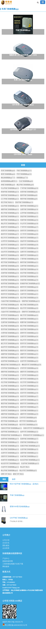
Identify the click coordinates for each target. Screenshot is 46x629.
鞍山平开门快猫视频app (28, 470)
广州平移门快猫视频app (29, 188)
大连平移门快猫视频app (30, 463)
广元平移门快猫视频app (10, 375)
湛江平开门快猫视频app (10, 248)
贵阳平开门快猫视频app (10, 308)
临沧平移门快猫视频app (29, 329)
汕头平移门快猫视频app (10, 206)
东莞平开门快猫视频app (10, 230)
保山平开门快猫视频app (29, 340)
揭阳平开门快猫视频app (29, 255)
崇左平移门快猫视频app (29, 273)
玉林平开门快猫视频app (29, 294)
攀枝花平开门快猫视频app (31, 364)
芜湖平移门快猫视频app (29, 439)
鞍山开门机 (24, 467)
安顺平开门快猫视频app (30, 312)
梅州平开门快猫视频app (10, 255)
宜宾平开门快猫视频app (29, 393)
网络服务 (5, 566)
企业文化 (5, 543)
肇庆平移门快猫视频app (28, 199)
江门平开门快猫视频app (29, 234)
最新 (4, 479)
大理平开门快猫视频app (29, 347)
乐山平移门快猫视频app (10, 386)
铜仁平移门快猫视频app (29, 304)
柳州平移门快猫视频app (29, 262)
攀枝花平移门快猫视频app (10, 364)
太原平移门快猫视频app (29, 449)
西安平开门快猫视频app (29, 407)
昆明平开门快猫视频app (29, 333)
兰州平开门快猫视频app (28, 417)
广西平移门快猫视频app (29, 259)
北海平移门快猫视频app (10, 273)
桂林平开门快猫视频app (10, 290)
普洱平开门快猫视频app (29, 343)
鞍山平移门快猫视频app (9, 470)
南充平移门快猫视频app (10, 396)
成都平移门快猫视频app (10, 354)
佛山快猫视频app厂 (8, 177)
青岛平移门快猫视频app (10, 446)
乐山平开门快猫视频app (29, 386)
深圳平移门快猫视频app (10, 195)
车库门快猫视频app (10, 9)
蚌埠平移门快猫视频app (10, 442)
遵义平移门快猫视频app (29, 297)
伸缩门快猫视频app (8, 185)
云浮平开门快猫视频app (10, 241)
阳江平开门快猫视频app (10, 237)
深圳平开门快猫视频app (29, 230)
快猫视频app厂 (22, 177)
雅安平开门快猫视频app (29, 403)
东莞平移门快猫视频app (28, 192)
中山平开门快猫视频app (29, 223)
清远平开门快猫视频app (29, 241)
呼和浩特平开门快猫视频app (33, 435)
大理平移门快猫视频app (10, 333)
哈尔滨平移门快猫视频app (29, 460)
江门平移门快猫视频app (10, 199)
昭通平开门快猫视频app (10, 340)
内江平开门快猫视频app (29, 382)
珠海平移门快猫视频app (10, 192)
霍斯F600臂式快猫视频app (20, 506)
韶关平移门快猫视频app (10, 216)
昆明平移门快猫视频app (10, 319)
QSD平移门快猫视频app (19, 518)
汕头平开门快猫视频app (10, 252)
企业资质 (5, 548)
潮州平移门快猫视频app (29, 206)
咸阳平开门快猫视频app (29, 414)
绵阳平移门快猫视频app (10, 357)
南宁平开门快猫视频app (10, 287)
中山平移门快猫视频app (10, 188)
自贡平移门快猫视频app (10, 361)
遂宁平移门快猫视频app (10, 379)
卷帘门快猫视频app (8, 174)
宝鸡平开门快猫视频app (10, 410)
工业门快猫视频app (26, 181)
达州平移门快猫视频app (10, 400)
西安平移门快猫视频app (10, 407)
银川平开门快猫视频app (28, 424)
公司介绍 (5, 540)
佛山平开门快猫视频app (10, 223)
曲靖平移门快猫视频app (29, 319)
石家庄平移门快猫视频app (29, 446)
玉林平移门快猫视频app (29, 266)
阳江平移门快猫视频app (10, 213)
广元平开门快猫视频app (29, 375)
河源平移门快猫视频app (29, 220)
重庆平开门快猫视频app (29, 350)
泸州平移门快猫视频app (10, 368)
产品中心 (5, 558)
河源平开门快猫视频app (29, 248)
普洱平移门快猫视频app (10, 329)
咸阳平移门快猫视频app (10, 414)
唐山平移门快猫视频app (10, 449)
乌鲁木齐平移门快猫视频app (11, 428)
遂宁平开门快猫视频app (29, 379)
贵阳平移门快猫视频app (10, 297)
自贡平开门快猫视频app (29, 361)
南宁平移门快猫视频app (10, 262)
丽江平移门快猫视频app (29, 326)
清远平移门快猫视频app (29, 216)
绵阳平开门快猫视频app (29, 357)
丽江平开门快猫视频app (10, 343)
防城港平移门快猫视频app (29, 283)
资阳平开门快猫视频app (29, 389)
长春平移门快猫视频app (29, 456)
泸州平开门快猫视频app (29, 368)
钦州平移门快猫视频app (10, 283)
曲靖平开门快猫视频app (10, 336)
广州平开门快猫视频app (29, 227)
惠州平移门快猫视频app (28, 195)
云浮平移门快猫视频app (29, 213)
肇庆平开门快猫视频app (29, 237)
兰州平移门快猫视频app (9, 417)
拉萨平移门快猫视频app (10, 432)
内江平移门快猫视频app (10, 382)
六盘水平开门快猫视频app (10, 312)
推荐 (13, 479)
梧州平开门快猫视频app (10, 294)
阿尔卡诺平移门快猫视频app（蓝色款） (25, 484)
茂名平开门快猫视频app (29, 245)
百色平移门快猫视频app (10, 280)
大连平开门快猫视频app (10, 467)
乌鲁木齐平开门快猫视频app (33, 428)
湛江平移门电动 (7, 202)
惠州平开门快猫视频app (10, 234)
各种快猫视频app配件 (9, 181)
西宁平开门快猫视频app (28, 421)
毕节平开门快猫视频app (10, 315)
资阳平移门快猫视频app (10, 389)
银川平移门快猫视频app (9, 424)
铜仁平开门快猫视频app (29, 315)
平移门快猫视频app (24, 170)
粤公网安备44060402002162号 (14, 624)
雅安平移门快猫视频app (10, 403)
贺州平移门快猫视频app (29, 276)
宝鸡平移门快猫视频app (29, 410)
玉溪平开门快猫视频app (29, 336)
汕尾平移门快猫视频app (29, 209)
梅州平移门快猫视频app (10, 220)
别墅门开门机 (6, 474)
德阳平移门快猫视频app (10, 372)
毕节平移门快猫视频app (10, 304)
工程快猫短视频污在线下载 (12, 564)
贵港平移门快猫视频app (29, 269)
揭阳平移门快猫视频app (10, 209)
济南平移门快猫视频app (29, 442)
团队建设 (5, 545)
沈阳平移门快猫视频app (29, 453)
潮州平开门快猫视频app (10, 259)
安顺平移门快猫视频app (30, 301)
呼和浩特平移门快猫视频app (11, 435)
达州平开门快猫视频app (29, 400)
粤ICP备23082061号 (15, 622)
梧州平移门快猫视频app (10, 269)
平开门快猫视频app (24, 174)
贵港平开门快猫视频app (29, 290)
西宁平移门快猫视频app (9, 421)
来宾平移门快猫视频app (10, 276)
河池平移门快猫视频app (29, 280)
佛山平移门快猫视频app (25, 185)
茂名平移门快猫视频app (24, 202)
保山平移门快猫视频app (10, 326)
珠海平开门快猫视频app (10, 227)
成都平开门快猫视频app (29, 354)
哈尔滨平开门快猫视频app (10, 463)
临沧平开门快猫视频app (10, 347)
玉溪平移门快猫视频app (10, 322)
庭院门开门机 (18, 474)
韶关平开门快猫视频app (10, 245)
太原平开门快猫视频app (10, 453)
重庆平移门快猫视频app (10, 350)
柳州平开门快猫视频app (29, 287)
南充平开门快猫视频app (29, 396)
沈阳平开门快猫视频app (10, 456)
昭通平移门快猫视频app (29, 322)
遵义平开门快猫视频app (29, 308)
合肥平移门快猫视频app (10, 439)
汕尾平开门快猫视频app (29, 252)
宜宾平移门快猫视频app (10, 393)
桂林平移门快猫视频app (10, 266)
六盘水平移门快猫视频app (10, 301)
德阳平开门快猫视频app (29, 372)
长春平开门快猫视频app (10, 460)
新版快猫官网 (7, 561)
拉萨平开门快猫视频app (29, 432)
